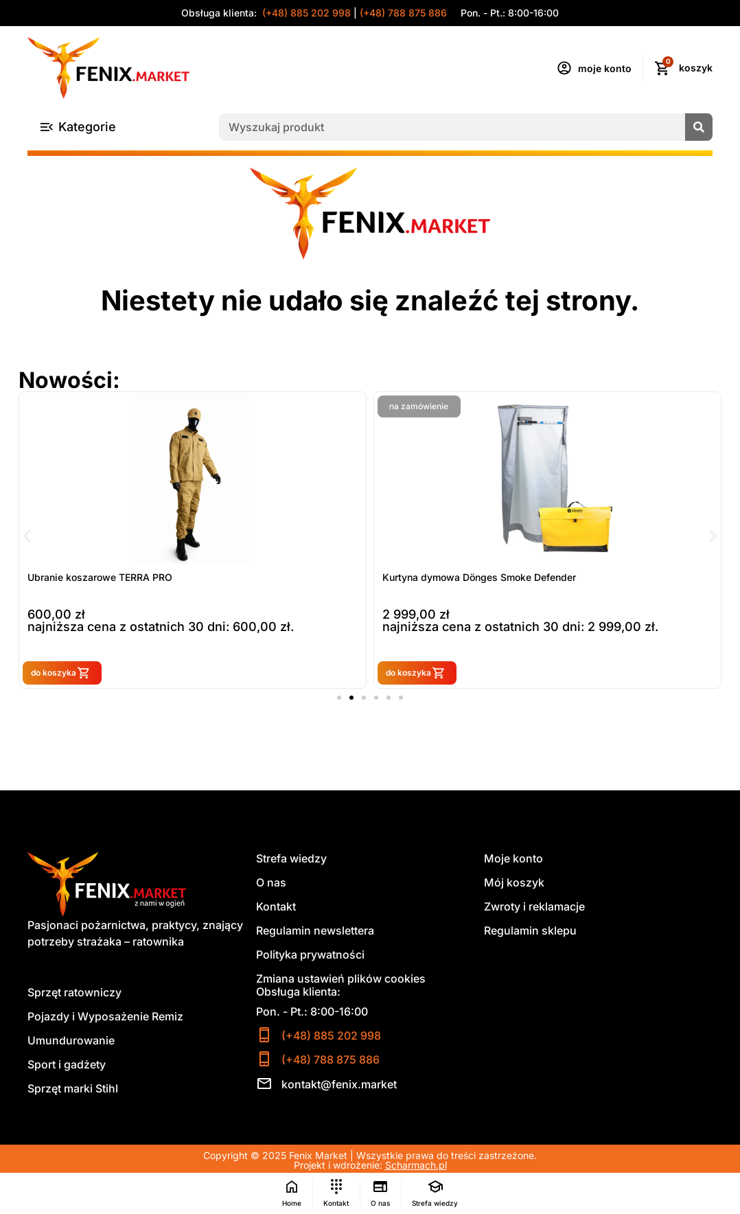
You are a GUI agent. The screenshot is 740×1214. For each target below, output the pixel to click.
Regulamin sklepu (530, 931)
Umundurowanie (71, 1041)
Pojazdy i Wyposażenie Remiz (105, 1017)
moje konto (605, 68)
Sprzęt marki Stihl (72, 1089)
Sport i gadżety (66, 1065)
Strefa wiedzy (291, 859)
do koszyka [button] (123, 672)
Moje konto (513, 859)
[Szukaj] (699, 127)
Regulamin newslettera (315, 931)
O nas (271, 883)
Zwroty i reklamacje (534, 907)
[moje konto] (564, 68)
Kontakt (276, 907)
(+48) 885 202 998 (305, 13)
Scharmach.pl (416, 1165)
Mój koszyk (514, 883)
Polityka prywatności (310, 955)
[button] (27, 535)
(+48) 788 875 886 (403, 13)
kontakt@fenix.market (339, 1084)
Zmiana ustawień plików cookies (341, 979)
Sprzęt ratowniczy (74, 993)
